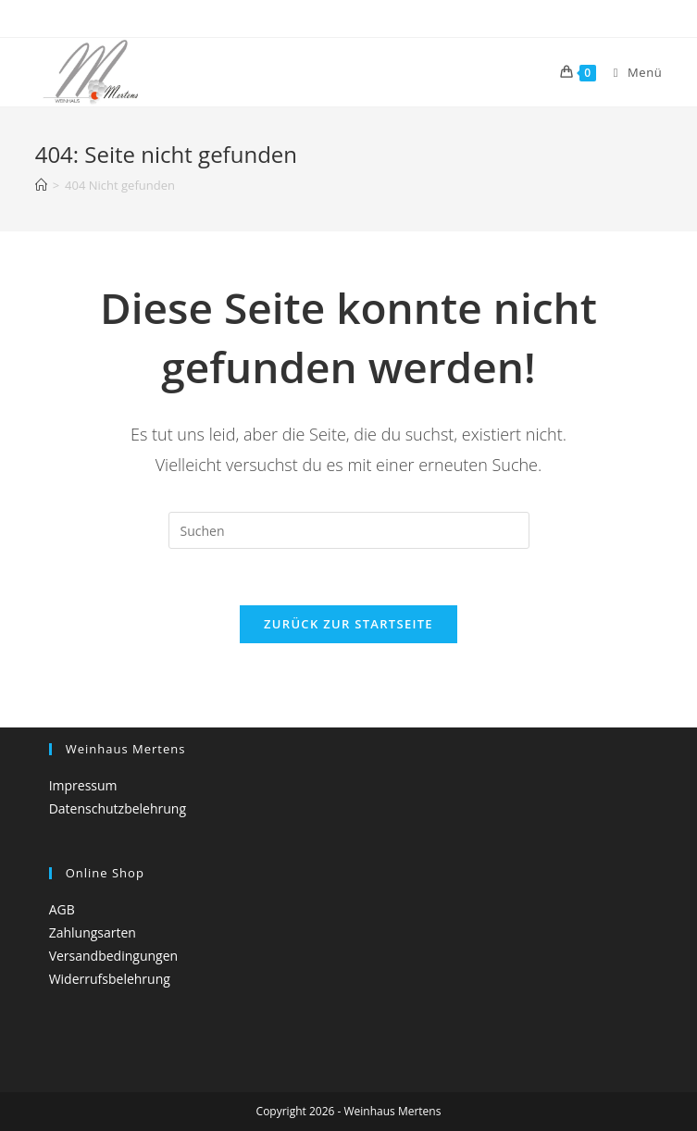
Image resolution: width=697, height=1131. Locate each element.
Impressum (83, 785)
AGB (62, 909)
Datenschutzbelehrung (117, 808)
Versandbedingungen (113, 955)
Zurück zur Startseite (348, 623)
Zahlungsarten (92, 932)
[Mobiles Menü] (631, 72)
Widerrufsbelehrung (109, 979)
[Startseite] (41, 185)
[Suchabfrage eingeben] (348, 530)
